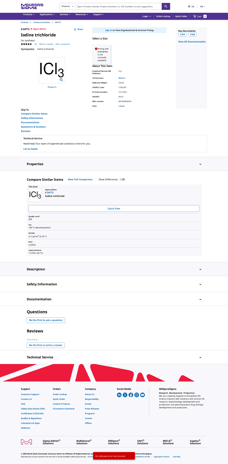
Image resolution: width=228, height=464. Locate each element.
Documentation (30, 122)
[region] (52, 70)
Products (24, 22)
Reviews (25, 131)
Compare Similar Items (34, 113)
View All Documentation (192, 41)
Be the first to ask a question (46, 320)
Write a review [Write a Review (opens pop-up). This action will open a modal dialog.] (46, 44)
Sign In (108, 30)
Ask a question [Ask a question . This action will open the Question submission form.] (63, 44)
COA (182, 34)
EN (203, 6)
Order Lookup (163, 16)
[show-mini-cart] (200, 16)
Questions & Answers (33, 126)
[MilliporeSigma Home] (32, 6)
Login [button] (146, 16)
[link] (35, 394)
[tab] (27, 22)
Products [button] (66, 6)
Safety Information (32, 118)
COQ (192, 34)
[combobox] (115, 6)
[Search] (166, 6)
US (191, 6)
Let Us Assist (30, 148)
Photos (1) (52, 87)
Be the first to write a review (47, 346)
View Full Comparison (80, 179)
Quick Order (181, 16)
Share (78, 29)
